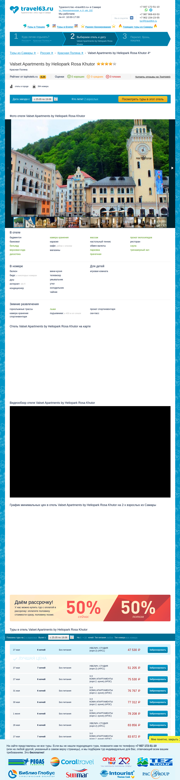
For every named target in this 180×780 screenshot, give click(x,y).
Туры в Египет (65, 27)
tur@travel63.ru (148, 20)
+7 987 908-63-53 (150, 14)
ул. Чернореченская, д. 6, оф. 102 (76, 10)
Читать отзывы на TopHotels (153, 76)
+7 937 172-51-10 (150, 6)
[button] (172, 168)
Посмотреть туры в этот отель (143, 99)
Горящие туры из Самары (138, 27)
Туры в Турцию (36, 27)
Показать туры (152, 637)
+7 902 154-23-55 (150, 17)
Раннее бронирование (98, 27)
